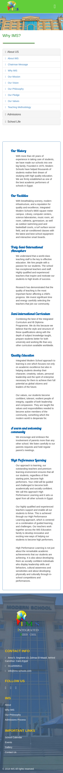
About (8, 705)
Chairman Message (17, 64)
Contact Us (10, 752)
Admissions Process (15, 719)
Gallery (8, 747)
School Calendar (13, 737)
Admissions (13, 114)
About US (12, 51)
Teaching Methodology (18, 107)
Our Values (12, 101)
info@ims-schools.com (19, 671)
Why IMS (11, 70)
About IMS (12, 58)
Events (8, 742)
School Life (13, 121)
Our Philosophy (15, 89)
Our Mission (13, 76)
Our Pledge (13, 95)
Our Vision (12, 82)
